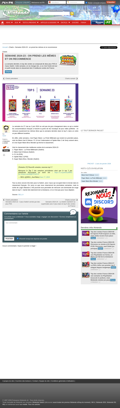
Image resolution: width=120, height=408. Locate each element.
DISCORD (75, 22)
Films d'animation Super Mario (94, 14)
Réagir (6, 150)
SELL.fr (20, 194)
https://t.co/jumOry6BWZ (63, 172)
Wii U (93, 402)
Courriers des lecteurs (23, 381)
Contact (35, 381)
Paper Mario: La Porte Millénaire (94, 178)
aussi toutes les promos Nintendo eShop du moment (71, 402)
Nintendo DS (111, 402)
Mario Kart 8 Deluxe (90, 175)
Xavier (4, 135)
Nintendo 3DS (101, 402)
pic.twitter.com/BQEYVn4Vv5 (28, 174)
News (8, 22)
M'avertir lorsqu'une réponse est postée (32, 239)
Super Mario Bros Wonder (92, 181)
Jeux (16, 22)
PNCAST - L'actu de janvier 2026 (99, 164)
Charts (8, 72)
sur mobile (23, 404)
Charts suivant (70, 78)
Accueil (5, 47)
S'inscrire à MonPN (23, 3)
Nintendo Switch (38, 402)
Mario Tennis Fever (86, 13)
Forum (83, 22)
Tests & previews (29, 22)
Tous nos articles (34, 404)
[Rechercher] (54, 13)
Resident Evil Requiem (99, 13)
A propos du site (8, 381)
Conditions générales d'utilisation (62, 381)
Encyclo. (64, 22)
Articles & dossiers (48, 22)
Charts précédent (12, 78)
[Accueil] (2, 22)
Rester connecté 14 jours (96, 3)
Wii (3, 404)
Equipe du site (44, 381)
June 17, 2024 (45, 177)
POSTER (9, 239)
